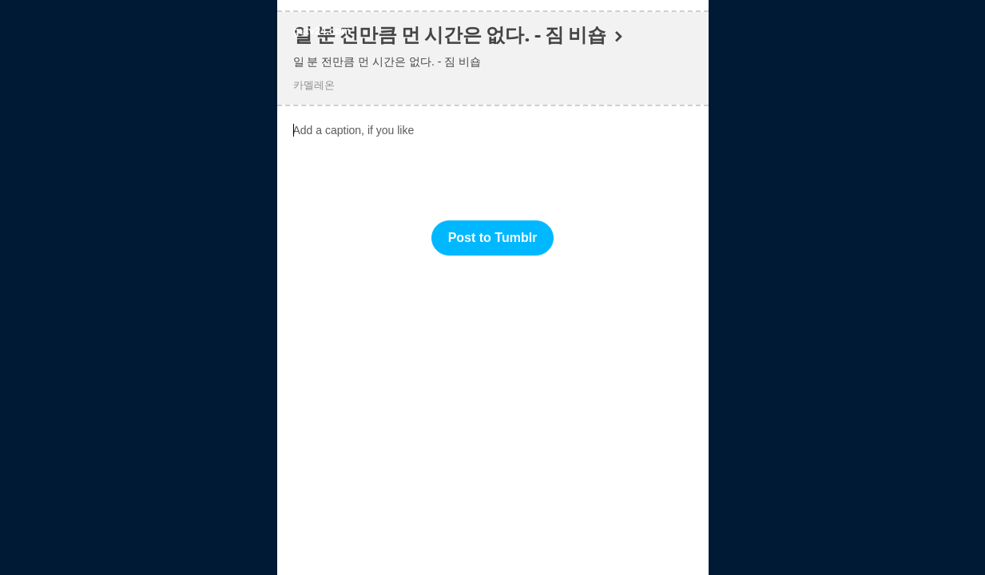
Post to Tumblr (493, 237)
